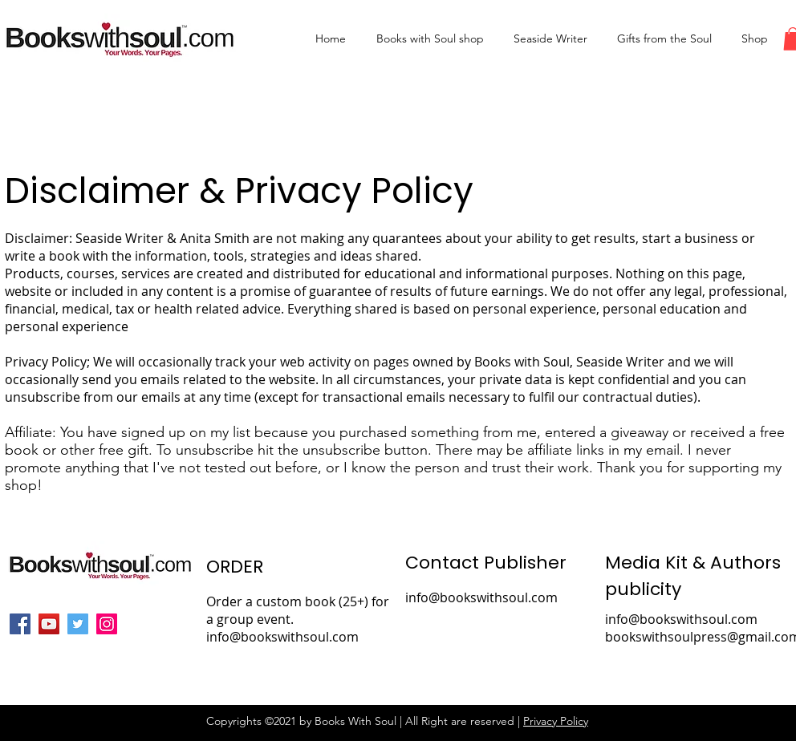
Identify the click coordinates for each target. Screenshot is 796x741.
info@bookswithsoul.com (481, 597)
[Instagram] (106, 623)
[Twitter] (77, 623)
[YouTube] (49, 623)
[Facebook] (20, 623)
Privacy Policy (555, 721)
